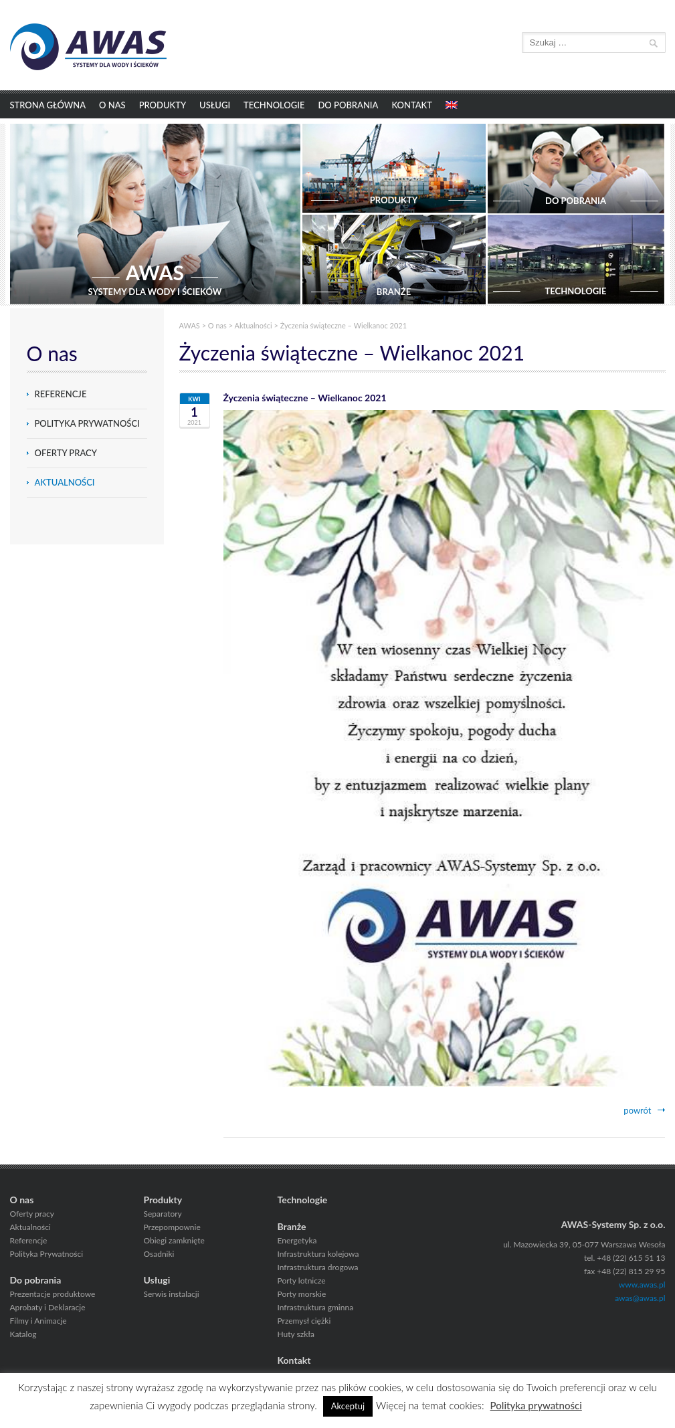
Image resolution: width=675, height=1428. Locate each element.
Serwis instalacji (171, 1294)
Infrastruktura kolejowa (318, 1254)
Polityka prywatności (536, 1405)
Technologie (274, 105)
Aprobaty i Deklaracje (48, 1307)
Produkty (162, 105)
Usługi (214, 105)
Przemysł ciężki (304, 1321)
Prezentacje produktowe (53, 1294)
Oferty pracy (66, 452)
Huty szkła (296, 1334)
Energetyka (297, 1240)
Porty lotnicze (302, 1281)
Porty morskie (302, 1294)
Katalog (23, 1334)
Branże (292, 1226)
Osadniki (159, 1254)
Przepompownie (172, 1227)
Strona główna (48, 105)
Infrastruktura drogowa (318, 1267)
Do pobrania (348, 105)
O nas (112, 105)
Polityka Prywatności (87, 423)
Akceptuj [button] (348, 1406)
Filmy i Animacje (38, 1321)
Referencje (61, 394)
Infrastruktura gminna (316, 1307)
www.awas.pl (642, 1285)
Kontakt (411, 105)
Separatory (163, 1214)
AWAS (189, 325)
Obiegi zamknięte (174, 1240)
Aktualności (65, 482)
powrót (637, 1110)
